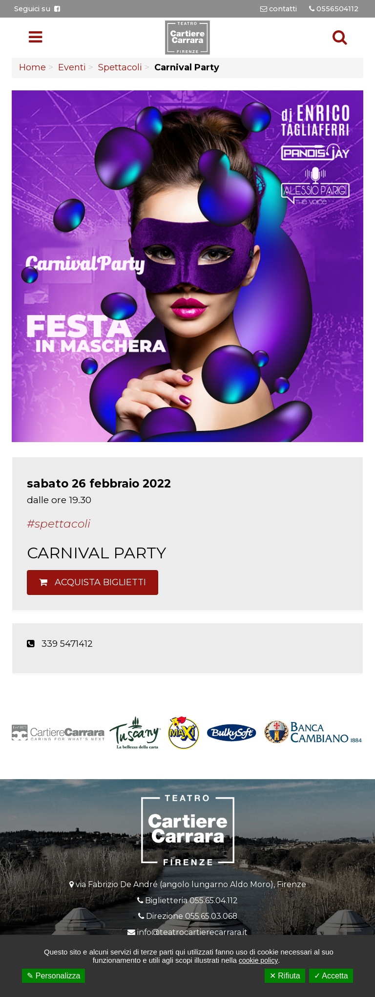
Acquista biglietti (92, 582)
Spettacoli (120, 67)
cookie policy (258, 960)
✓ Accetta (331, 976)
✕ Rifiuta (285, 976)
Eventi (72, 67)
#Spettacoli (58, 523)
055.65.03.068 (211, 916)
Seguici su (37, 8)
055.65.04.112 (213, 900)
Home (32, 67)
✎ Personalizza (53, 976)
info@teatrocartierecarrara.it (192, 932)
